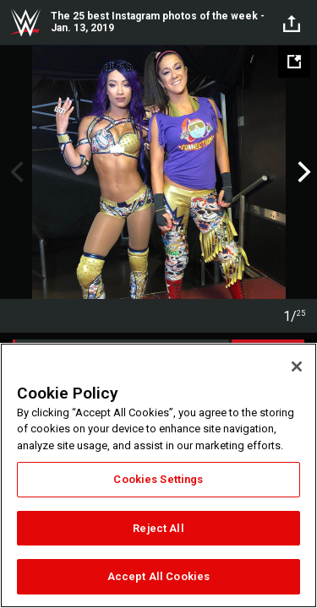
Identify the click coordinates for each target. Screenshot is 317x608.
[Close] (296, 366)
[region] (158, 475)
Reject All (158, 528)
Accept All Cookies (158, 576)
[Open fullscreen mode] (294, 62)
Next (302, 172)
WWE (25, 23)
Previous (15, 172)
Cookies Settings (158, 479)
